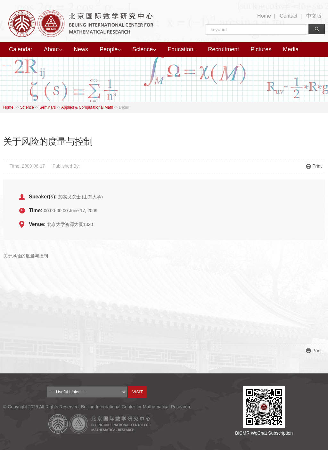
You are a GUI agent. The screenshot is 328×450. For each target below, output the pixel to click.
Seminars (47, 107)
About (53, 49)
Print (317, 166)
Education (182, 49)
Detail (124, 107)
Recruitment (223, 49)
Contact (288, 16)
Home (264, 16)
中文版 (314, 16)
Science (144, 49)
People (110, 49)
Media (291, 49)
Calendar (20, 49)
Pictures (260, 49)
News (81, 49)
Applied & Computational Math (87, 107)
